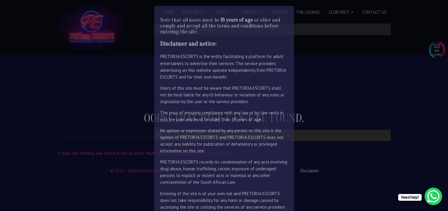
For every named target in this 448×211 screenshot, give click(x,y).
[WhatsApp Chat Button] (433, 196)
